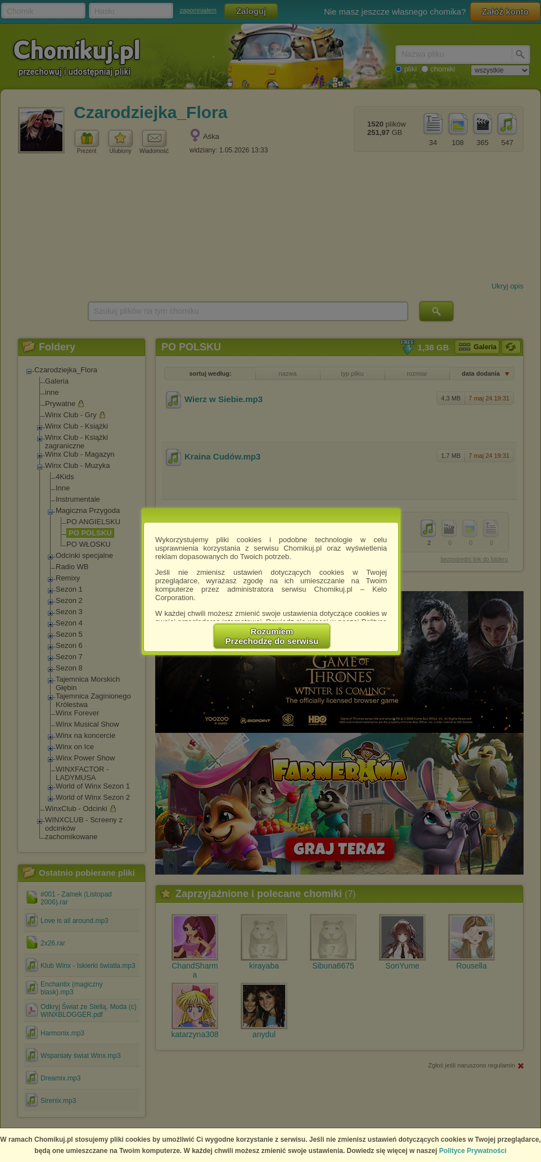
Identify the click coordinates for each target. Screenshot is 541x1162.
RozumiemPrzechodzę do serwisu (272, 636)
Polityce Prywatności (473, 1151)
